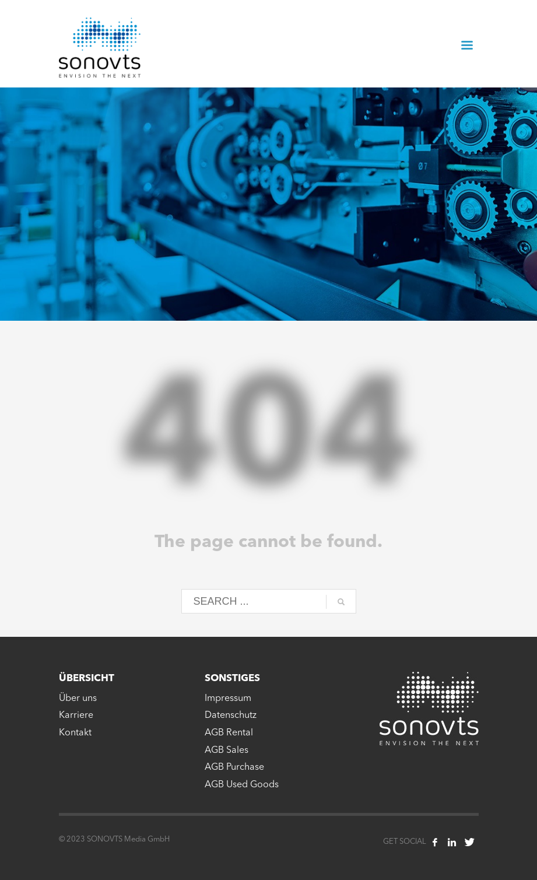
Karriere (76, 715)
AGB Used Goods (242, 785)
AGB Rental (229, 733)
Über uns (78, 698)
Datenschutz (231, 715)
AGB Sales (226, 750)
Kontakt (75, 733)
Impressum (228, 698)
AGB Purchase (234, 767)
